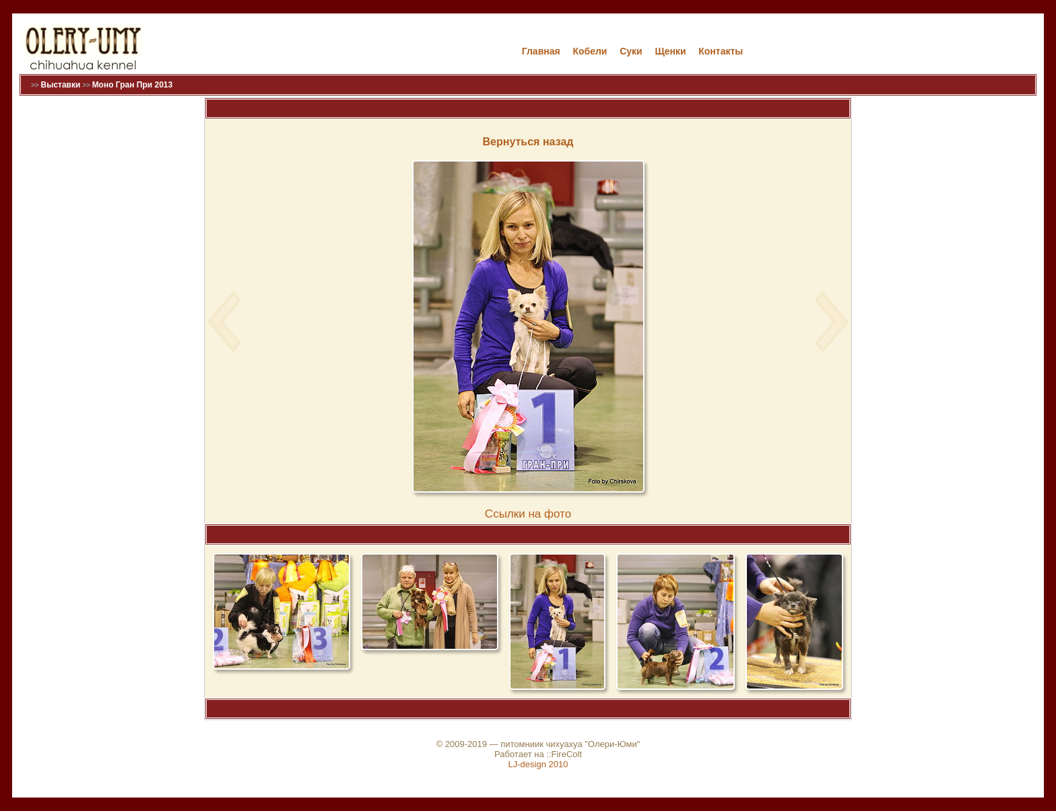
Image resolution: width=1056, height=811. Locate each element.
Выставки (60, 85)
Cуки (631, 51)
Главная (541, 51)
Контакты (720, 51)
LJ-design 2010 (538, 764)
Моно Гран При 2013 (132, 85)
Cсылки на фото (528, 513)
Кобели (589, 51)
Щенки (670, 51)
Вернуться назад (528, 141)
